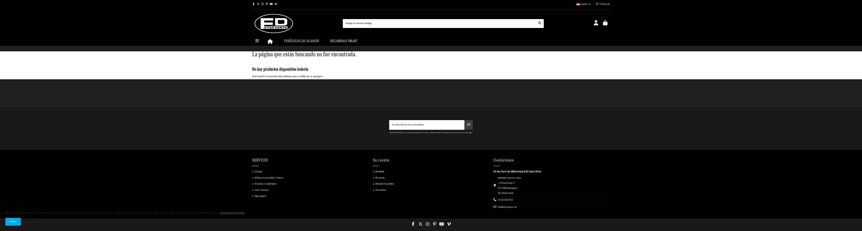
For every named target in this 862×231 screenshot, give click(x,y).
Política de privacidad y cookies (269, 178)
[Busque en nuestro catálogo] (540, 23)
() (602, 4)
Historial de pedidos (384, 184)
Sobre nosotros (262, 190)
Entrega (258, 171)
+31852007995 (505, 200)
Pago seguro (260, 196)
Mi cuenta (380, 178)
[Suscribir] (468, 125)
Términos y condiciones (265, 184)
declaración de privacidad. (233, 213)
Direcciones (380, 190)
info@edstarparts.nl (507, 207)
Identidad (379, 171)
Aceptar (13, 221)
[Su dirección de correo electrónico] (427, 125)
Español (583, 4)
